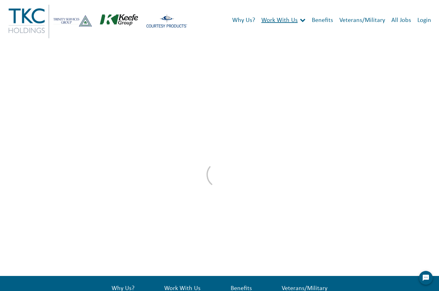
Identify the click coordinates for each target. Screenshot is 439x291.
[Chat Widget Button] (426, 278)
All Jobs (401, 20)
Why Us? (243, 20)
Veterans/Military (362, 20)
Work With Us (279, 20)
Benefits (322, 20)
